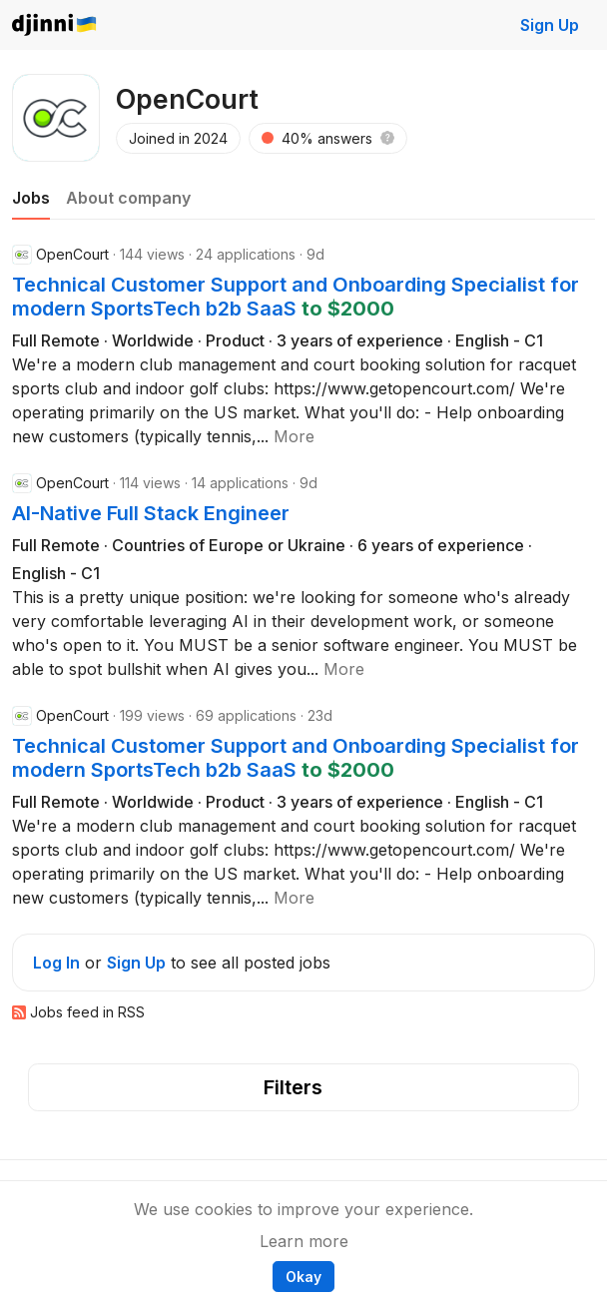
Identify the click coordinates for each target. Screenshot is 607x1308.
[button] (387, 138)
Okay (303, 1276)
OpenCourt (72, 254)
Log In (56, 963)
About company (128, 198)
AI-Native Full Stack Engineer (151, 513)
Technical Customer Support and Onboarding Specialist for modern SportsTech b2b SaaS (295, 297)
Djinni (55, 25)
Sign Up (549, 25)
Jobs (31, 198)
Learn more (304, 1241)
